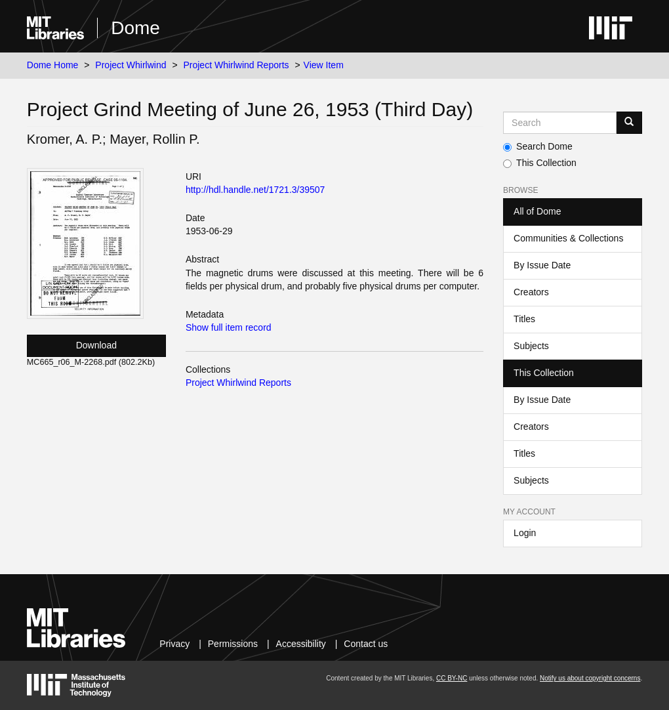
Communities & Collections (568, 238)
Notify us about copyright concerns (590, 678)
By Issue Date (542, 265)
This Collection (540, 162)
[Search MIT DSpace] (560, 123)
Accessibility (301, 643)
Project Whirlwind (130, 65)
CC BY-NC (451, 678)
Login (525, 533)
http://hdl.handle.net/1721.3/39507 (255, 189)
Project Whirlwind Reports (236, 65)
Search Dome (538, 146)
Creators (531, 292)
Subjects (531, 346)
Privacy (174, 643)
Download (96, 345)
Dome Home (53, 65)
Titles (524, 319)
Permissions (233, 643)
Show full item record (229, 327)
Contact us (366, 643)
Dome (135, 28)
